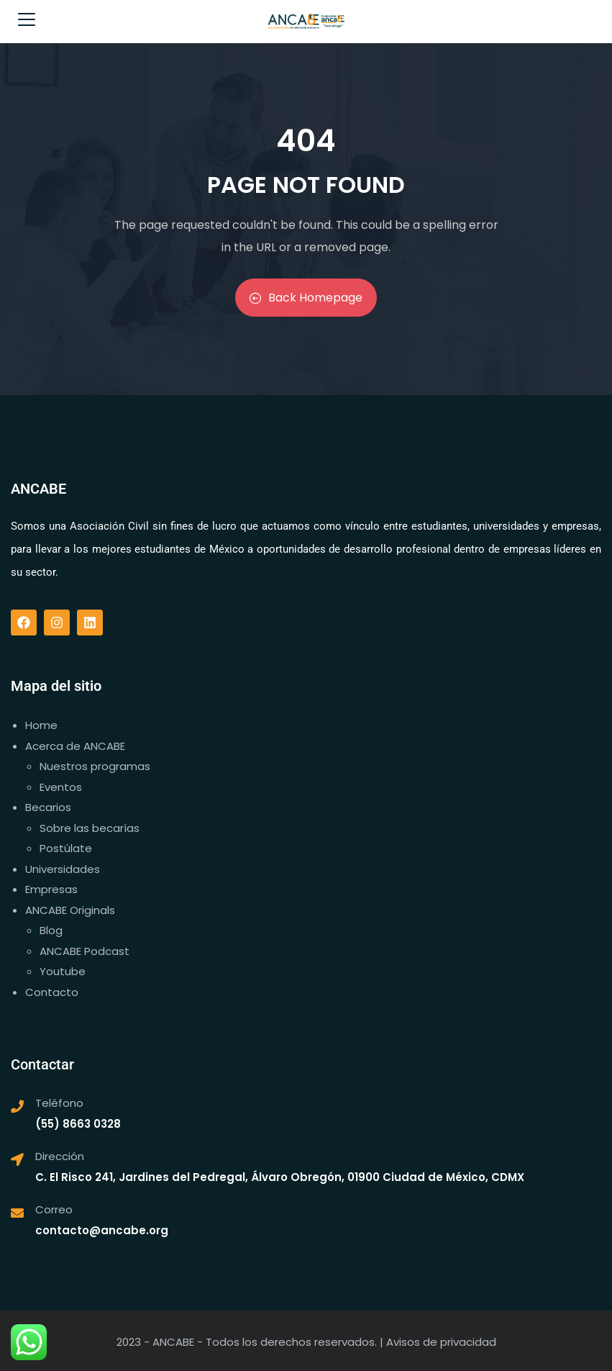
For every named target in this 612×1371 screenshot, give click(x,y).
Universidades (62, 869)
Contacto (51, 992)
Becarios (48, 807)
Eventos (61, 787)
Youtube (63, 971)
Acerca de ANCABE (75, 746)
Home (41, 725)
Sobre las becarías (90, 828)
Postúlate (66, 848)
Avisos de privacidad (441, 1341)
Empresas (51, 889)
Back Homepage (306, 297)
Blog (51, 930)
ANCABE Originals (70, 910)
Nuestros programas (95, 766)
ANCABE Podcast (84, 951)
